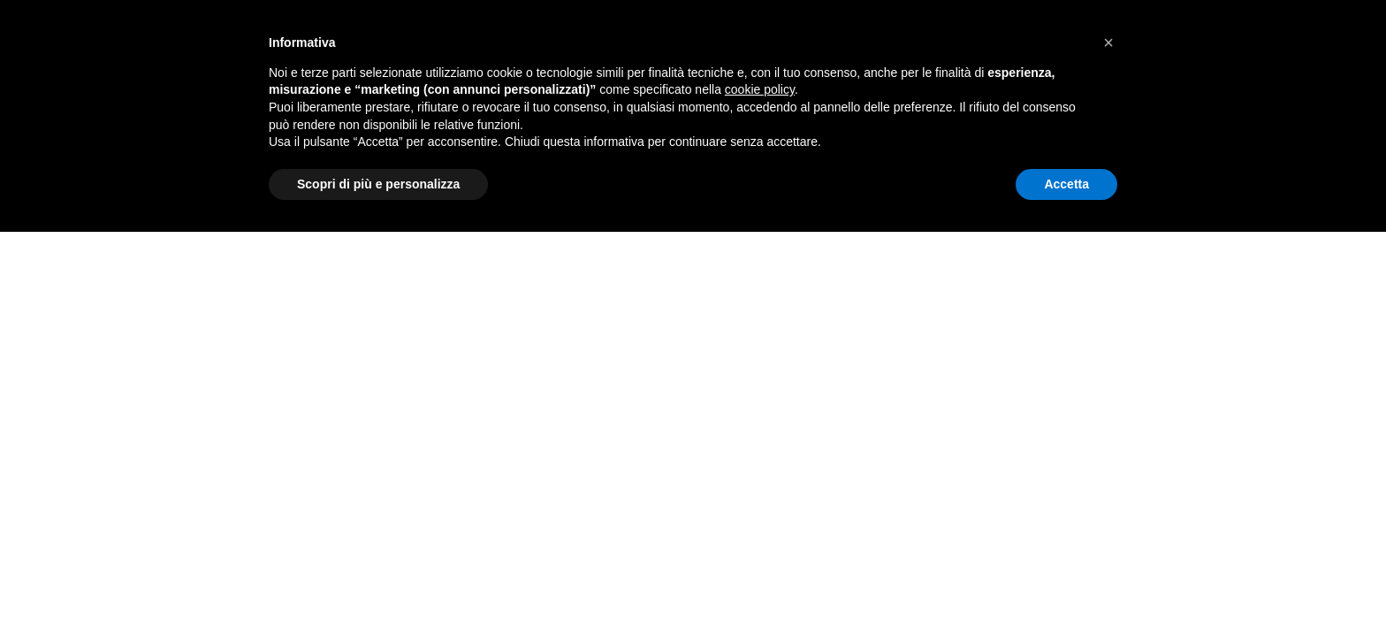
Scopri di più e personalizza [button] (378, 184)
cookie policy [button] (760, 89)
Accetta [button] (1066, 184)
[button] (1108, 42)
